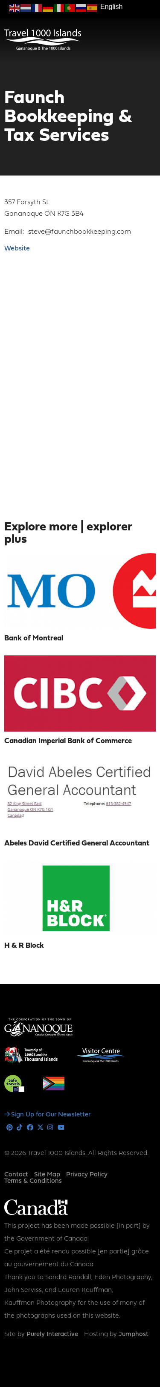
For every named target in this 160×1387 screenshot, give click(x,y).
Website (17, 248)
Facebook (30, 1127)
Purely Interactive (52, 1334)
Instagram (50, 1127)
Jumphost (133, 1334)
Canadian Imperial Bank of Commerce (68, 741)
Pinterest (9, 1127)
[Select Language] (128, 6)
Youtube (61, 1127)
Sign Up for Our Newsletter (50, 1115)
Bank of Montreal (33, 638)
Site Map (47, 1175)
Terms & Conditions (33, 1181)
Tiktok (20, 1127)
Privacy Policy (87, 1175)
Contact (16, 1175)
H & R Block (24, 945)
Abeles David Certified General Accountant (76, 843)
